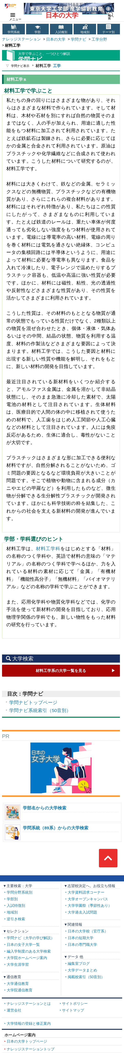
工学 (57, 65)
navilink (12, 14)
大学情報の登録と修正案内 (29, 1023)
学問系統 (14, 32)
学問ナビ (78, 39)
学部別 (12, 899)
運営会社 (14, 1010)
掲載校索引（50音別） (86, 977)
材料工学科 (48, 548)
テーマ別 (108, 32)
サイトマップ (73, 1010)
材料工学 (61, 670)
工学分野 (99, 39)
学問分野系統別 (19, 892)
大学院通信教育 (19, 990)
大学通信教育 (18, 984)
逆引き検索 (16, 919)
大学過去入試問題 (82, 912)
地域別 (85, 32)
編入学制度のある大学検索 (29, 951)
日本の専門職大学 (82, 945)
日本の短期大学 (80, 938)
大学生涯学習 (18, 965)
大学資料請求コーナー (86, 892)
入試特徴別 (16, 906)
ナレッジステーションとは (29, 1004)
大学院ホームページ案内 (27, 958)
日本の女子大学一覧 (23, 945)
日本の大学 (61, 15)
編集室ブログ (79, 964)
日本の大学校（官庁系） (88, 931)
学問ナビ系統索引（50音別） (40, 710)
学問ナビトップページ (33, 702)
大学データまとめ (82, 970)
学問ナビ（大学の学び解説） (30, 938)
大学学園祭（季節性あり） (90, 906)
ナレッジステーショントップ (30, 1049)
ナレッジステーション (21, 39)
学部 (37, 32)
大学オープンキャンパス (88, 899)
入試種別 (61, 32)
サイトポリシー (75, 1004)
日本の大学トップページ (27, 1041)
